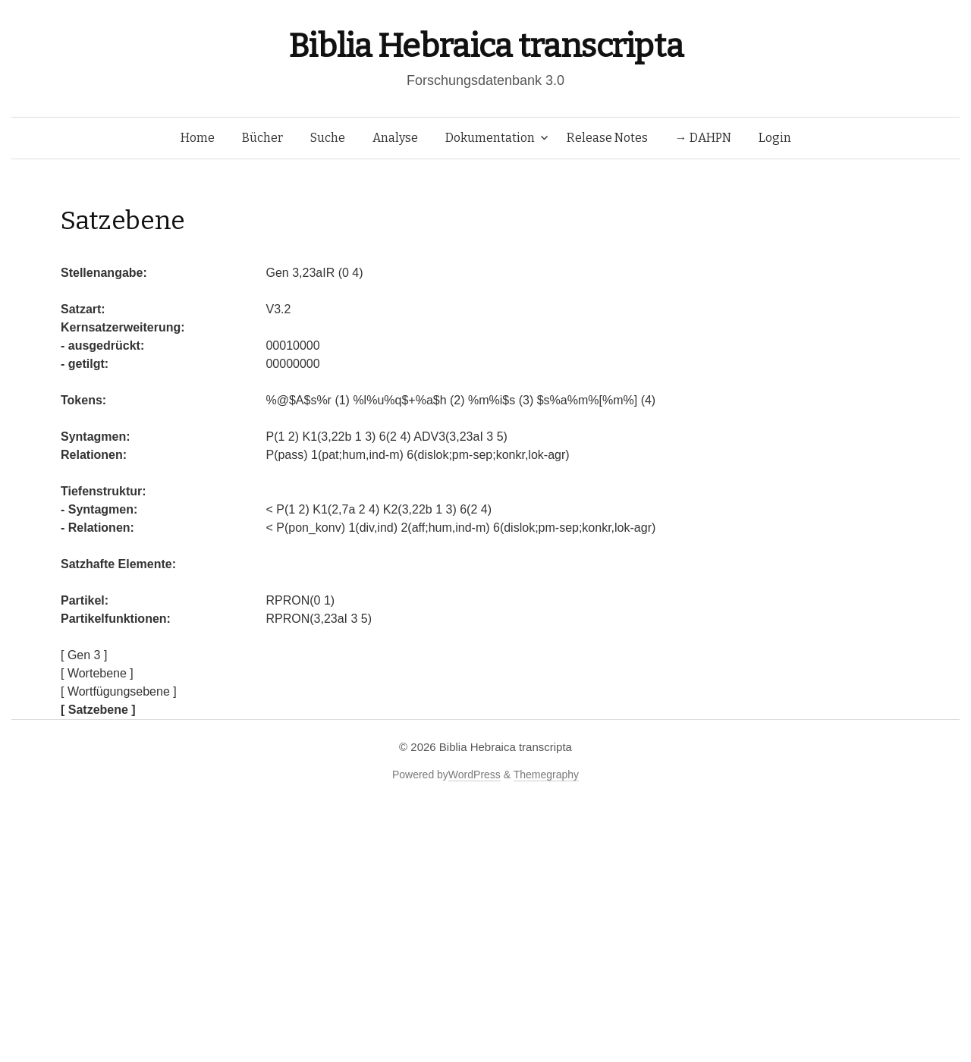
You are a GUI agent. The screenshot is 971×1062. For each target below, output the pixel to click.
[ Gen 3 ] (84, 655)
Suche (327, 137)
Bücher (262, 137)
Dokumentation (490, 137)
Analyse (395, 137)
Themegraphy (546, 774)
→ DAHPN (703, 137)
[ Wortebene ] (97, 673)
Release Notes (607, 137)
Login (775, 137)
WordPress (474, 774)
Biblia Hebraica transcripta (485, 46)
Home (198, 137)
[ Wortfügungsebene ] (119, 691)
